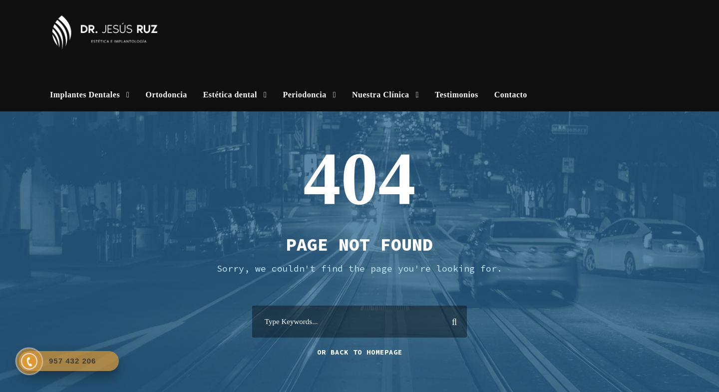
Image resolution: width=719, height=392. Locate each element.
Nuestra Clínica (380, 94)
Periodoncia (304, 94)
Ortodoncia (166, 94)
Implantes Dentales (85, 94)
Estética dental (230, 94)
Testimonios (456, 94)
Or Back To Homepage (359, 352)
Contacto (510, 94)
